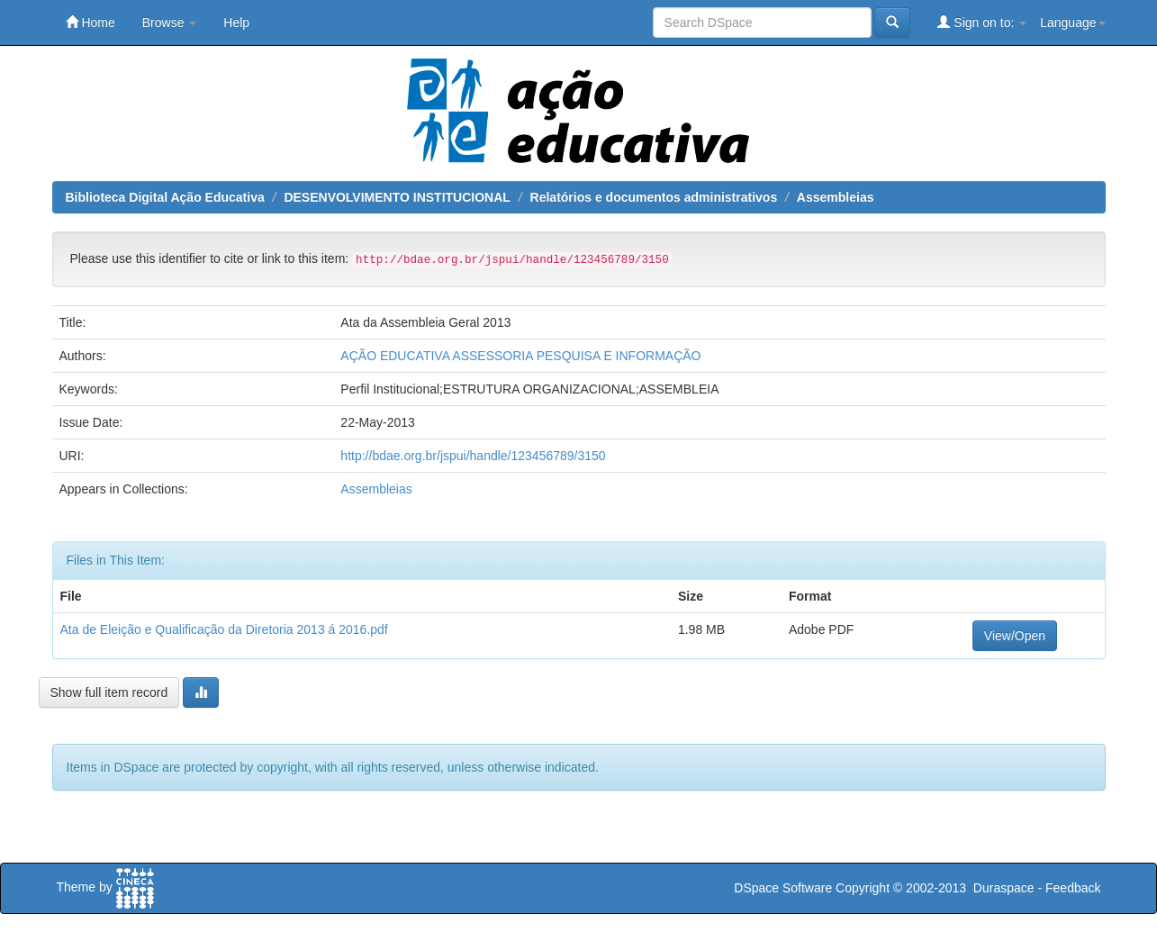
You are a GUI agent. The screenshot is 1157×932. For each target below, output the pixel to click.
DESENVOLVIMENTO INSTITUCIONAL (397, 197)
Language (1072, 22)
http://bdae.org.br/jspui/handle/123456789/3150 (472, 455)
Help (236, 22)
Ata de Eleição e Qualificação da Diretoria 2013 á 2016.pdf (224, 629)
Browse (169, 22)
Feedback (1072, 888)
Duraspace (1004, 888)
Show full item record (109, 692)
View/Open (1014, 636)
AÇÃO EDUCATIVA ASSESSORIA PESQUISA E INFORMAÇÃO (520, 355)
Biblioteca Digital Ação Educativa (165, 197)
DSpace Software (783, 888)
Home (90, 22)
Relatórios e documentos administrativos (654, 197)
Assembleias (835, 197)
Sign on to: (981, 22)
